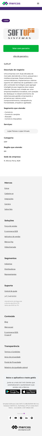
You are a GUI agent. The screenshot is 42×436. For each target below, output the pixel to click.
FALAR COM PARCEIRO (21, 48)
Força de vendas (10, 226)
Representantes (10, 274)
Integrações (8, 199)
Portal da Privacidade (12, 362)
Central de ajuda (10, 291)
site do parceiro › (21, 56)
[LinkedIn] (26, 418)
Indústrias (8, 264)
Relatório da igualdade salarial (16, 367)
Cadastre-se (8, 193)
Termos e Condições (12, 352)
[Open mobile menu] (38, 3)
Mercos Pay (8, 242)
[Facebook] (10, 418)
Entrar (6, 188)
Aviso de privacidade (12, 357)
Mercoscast (8, 327)
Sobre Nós (8, 209)
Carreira (7, 204)
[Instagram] (21, 418)
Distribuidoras (9, 269)
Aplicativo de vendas (12, 236)
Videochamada (10, 247)
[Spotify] (32, 418)
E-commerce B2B (11, 231)
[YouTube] (15, 418)
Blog (6, 322)
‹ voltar (6, 20)
